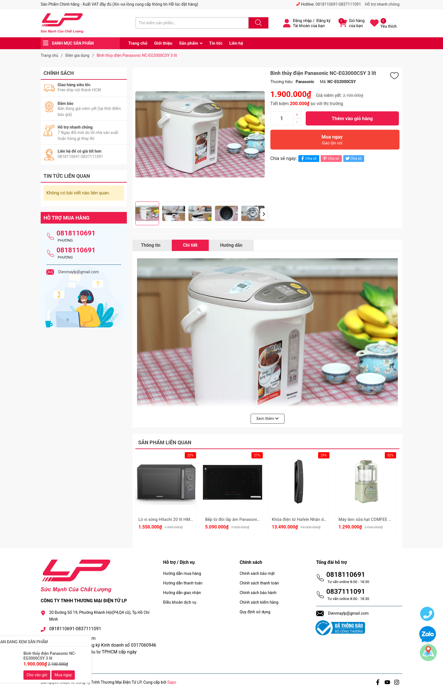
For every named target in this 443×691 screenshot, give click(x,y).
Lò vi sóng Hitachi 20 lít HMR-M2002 (172, 519)
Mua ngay (332, 141)
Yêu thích (389, 26)
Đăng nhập (302, 20)
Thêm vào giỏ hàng (352, 118)
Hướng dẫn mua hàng (182, 573)
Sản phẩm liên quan (164, 442)
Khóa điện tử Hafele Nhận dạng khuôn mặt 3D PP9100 (323, 519)
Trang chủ (137, 43)
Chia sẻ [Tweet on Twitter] (353, 158)
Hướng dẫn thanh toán (182, 583)
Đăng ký (323, 20)
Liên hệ (236, 43)
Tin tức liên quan (67, 176)
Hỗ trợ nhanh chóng (382, 4)
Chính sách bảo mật (257, 573)
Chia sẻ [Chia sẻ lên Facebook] (308, 158)
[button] (263, 214)
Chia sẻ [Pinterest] (330, 158)
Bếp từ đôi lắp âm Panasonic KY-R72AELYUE (246, 519)
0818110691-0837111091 (338, 4)
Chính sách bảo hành (258, 592)
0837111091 (345, 591)
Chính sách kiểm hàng (259, 602)
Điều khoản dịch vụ (179, 602)
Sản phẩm (188, 43)
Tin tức (215, 43)
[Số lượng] (281, 118)
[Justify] (258, 23)
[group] (200, 134)
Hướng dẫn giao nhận (182, 592)
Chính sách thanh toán (259, 583)
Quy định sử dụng (255, 612)
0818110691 (76, 233)
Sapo (171, 682)
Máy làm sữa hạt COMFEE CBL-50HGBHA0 (378, 519)
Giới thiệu (163, 43)
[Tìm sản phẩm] (192, 23)
